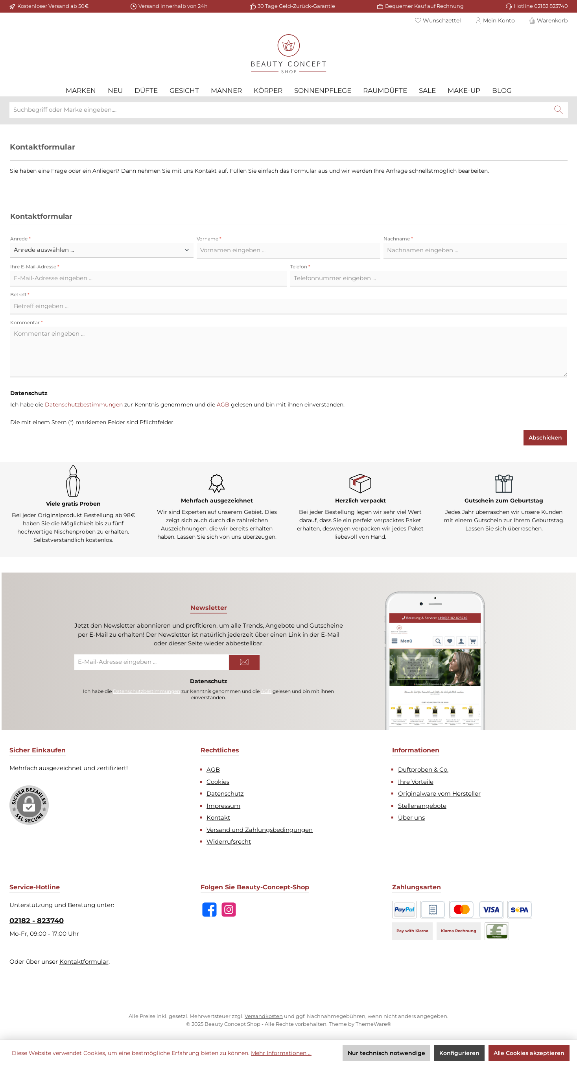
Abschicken (545, 437)
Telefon (300, 267)
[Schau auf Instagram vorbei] (229, 909)
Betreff (19, 294)
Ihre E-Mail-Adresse (34, 267)
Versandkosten (264, 1016)
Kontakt (218, 817)
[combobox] (279, 110)
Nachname (398, 239)
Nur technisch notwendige (386, 1053)
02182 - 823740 (36, 920)
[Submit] (244, 662)
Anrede (20, 239)
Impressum (223, 805)
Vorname (209, 239)
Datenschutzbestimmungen (84, 404)
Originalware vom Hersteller (439, 793)
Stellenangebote (422, 805)
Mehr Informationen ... (281, 1053)
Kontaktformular (84, 961)
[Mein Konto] (495, 20)
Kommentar (26, 322)
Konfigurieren (459, 1053)
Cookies (217, 781)
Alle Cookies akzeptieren (529, 1053)
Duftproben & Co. (423, 769)
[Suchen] (558, 110)
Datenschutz (225, 793)
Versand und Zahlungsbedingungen (259, 829)
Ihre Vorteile (415, 781)
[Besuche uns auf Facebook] (209, 909)
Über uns (411, 817)
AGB (223, 404)
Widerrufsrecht (228, 841)
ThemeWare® (373, 1024)
